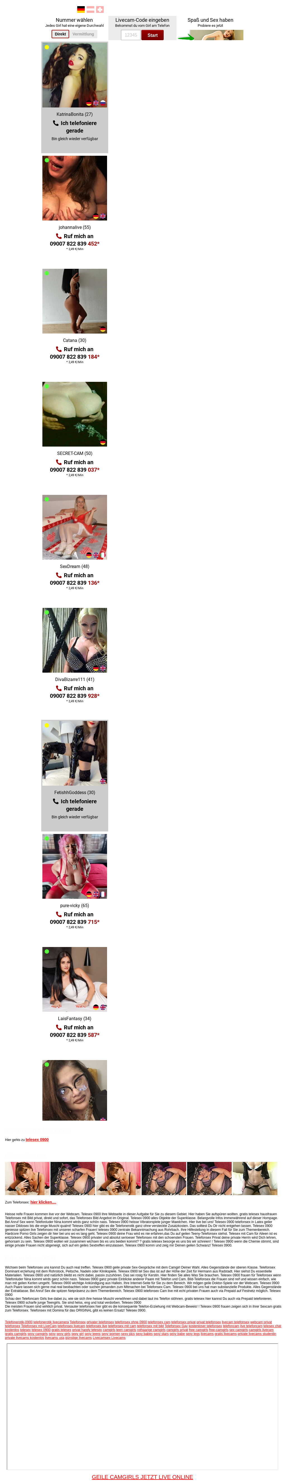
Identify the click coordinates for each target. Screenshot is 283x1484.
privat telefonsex (209, 1322)
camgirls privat (177, 1330)
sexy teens (92, 1334)
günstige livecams (78, 1338)
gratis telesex (61, 1330)
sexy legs (193, 1334)
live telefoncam (251, 1326)
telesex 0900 (37, 1139)
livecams (207, 1334)
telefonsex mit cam (122, 1326)
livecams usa (54, 1338)
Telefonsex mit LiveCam (39, 1326)
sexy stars (161, 1334)
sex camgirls (238, 1330)
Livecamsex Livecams (109, 1338)
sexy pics (128, 1334)
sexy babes (144, 1334)
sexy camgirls (38, 1334)
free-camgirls (218, 1330)
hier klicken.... (43, 1202)
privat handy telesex (87, 1330)
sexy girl (77, 1334)
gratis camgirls (15, 1334)
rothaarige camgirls (151, 1330)
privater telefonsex (100, 1322)
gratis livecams (226, 1334)
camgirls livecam (261, 1330)
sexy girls (64, 1334)
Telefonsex (78, 1322)
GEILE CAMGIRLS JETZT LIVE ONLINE (142, 1477)
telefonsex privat (183, 1322)
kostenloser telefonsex (205, 1326)
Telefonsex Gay (176, 1326)
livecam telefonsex (236, 1322)
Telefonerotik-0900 (19, 1322)
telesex (25, 1330)
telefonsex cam (159, 1322)
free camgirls (198, 1330)
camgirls (109, 1330)
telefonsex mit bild (150, 1326)
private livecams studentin (257, 1334)
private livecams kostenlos (24, 1338)
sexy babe (177, 1334)
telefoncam (231, 1326)
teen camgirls (126, 1330)
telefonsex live (96, 1326)
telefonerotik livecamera (51, 1322)
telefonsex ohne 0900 (131, 1322)
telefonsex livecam (71, 1326)
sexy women (110, 1334)
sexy (52, 1334)
